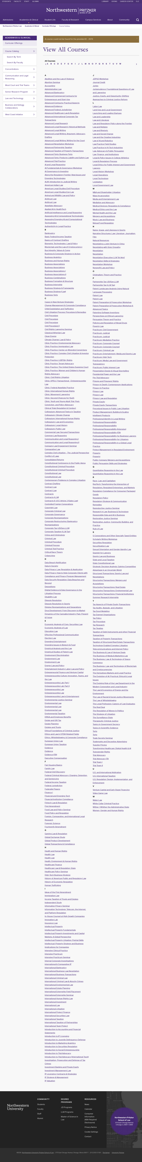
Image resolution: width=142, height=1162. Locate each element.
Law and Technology (14, 98)
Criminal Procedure (53, 541)
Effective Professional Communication (62, 633)
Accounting (50, 84)
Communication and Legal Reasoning (16, 77)
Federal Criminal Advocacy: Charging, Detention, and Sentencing (66, 775)
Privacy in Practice (101, 387)
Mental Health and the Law (104, 211)
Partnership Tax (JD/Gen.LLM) (106, 280)
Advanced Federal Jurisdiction (58, 108)
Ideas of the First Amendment (58, 891)
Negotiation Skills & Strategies (106, 260)
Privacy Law (98, 390)
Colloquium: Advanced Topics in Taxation (63, 410)
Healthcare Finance (53, 863)
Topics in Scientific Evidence (105, 726)
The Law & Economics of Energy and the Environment (110, 690)
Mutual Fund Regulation (103, 222)
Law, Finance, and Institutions (106, 153)
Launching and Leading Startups (107, 112)
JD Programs (66, 1106)
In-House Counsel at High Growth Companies (65, 915)
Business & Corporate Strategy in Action (62, 252)
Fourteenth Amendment (55, 825)
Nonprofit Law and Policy (103, 266)
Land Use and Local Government (107, 108)
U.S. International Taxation (104, 775)
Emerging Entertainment (55, 640)
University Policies (118, 1151)
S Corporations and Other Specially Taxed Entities (114, 534)
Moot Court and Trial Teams (17, 85)
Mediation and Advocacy (103, 201)
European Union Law (54, 740)
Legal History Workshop (103, 170)
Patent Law (97, 294)
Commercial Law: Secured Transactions (62, 431)
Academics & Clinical (32, 26)
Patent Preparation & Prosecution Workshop (112, 301)
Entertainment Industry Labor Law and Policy (64, 668)
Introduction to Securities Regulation (61, 1045)
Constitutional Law (53, 472)
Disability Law (51, 595)
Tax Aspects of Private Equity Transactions (111, 603)
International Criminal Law (56, 977)
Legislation (97, 180)
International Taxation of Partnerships (61, 1021)
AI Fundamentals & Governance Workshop (63, 167)
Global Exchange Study (55, 836)
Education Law (51, 630)
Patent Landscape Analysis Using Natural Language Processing (111, 289)
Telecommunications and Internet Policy (110, 648)
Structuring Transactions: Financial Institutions (113, 593)
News (87, 1103)
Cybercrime (50, 554)
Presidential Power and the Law (106, 373)
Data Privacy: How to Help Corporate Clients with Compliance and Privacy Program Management (66, 573)
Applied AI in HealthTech (55, 208)
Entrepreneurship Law (54, 688)
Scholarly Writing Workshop (105, 538)
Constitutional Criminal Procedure (60, 465)
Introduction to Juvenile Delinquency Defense (65, 1038)
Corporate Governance (55, 513)
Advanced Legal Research (56, 122)
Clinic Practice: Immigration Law (59, 345)
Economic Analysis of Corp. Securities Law (63, 623)
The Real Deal (99, 706)
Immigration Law (52, 894)
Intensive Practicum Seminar (57, 956)
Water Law (97, 799)
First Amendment (52, 805)
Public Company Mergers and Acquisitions (111, 459)
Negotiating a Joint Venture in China (108, 242)
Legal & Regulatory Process (105, 160)
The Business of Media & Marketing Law (110, 654)
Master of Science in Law (69, 1117)
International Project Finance (57, 1011)
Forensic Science (52, 822)
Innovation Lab (51, 918)
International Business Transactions (60, 973)
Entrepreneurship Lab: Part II (57, 685)
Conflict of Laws (52, 455)
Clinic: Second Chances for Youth (59, 397)
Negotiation (98, 249)
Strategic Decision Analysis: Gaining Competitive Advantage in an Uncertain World (114, 567)
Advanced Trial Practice (55, 160)
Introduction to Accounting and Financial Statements (63, 1029)
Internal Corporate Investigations (59, 959)
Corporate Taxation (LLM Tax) (57, 530)
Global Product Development (57, 839)
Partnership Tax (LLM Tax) (104, 284)
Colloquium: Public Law (55, 427)
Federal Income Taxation (55, 781)
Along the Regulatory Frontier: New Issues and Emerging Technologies (65, 175)
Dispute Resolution (53, 599)
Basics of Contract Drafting (57, 239)
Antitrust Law (50, 197)
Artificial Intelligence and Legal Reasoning (63, 211)
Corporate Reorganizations (56, 516)
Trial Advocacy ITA (101, 757)
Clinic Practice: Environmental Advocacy (63, 342)
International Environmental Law (59, 983)
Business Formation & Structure (59, 280)
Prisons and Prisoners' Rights (106, 380)
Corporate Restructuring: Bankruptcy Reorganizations (61, 521)
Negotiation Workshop (102, 263)
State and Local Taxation (103, 558)
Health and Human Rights (56, 850)
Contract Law (51, 486)
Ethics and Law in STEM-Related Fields (62, 733)
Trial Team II (98, 764)
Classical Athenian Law (55, 331)
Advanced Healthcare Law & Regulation (62, 112)
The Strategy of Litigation (104, 713)
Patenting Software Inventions (106, 311)
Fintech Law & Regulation (56, 801)
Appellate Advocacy (53, 204)
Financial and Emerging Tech (57, 795)
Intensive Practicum (54, 953)
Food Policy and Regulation (57, 812)
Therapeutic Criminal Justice (105, 720)
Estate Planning (52, 722)
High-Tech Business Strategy (57, 874)
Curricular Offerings (49, 26)
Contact (88, 1135)
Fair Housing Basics (53, 764)
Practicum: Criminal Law (103, 349)
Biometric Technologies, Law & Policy (61, 242)
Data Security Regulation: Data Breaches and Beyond (64, 580)
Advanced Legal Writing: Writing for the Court (65, 139)
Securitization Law (101, 545)
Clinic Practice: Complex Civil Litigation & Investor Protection (67, 353)
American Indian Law (54, 184)
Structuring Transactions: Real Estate (109, 586)
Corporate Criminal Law (55, 510)
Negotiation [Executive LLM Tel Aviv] (109, 256)
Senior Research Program (16, 92)
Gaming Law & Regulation (56, 832)
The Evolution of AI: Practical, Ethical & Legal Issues (112, 677)
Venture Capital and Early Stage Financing (111, 788)
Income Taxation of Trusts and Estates (61, 898)
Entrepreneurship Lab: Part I (57, 681)
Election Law (50, 637)
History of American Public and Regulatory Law (65, 877)
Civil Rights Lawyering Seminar (58, 328)
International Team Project (56, 1025)
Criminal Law (50, 537)
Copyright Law (51, 506)
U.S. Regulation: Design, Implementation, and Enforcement (112, 779)
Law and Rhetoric (100, 129)
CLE (137, 1)
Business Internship (53, 283)
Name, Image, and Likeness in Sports (109, 229)
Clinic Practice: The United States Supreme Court (66, 366)
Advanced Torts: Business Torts (58, 153)
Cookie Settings (91, 1131)
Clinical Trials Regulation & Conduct (60, 407)
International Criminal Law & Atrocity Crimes (64, 980)
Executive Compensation (56, 757)
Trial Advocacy (99, 754)
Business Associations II (55, 273)
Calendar (88, 1108)
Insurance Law (51, 922)
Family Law (49, 767)
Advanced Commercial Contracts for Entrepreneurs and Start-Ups (61, 96)
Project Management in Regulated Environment (113, 448)
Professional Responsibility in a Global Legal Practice (112, 443)
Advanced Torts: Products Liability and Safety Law (67, 156)
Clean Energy (50, 335)
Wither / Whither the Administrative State (111, 806)
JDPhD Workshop (100, 77)
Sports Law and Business (104, 555)
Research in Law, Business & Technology (111, 510)
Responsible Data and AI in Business (109, 514)
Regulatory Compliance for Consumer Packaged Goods (114, 491)
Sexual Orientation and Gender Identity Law (112, 548)
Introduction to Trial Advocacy (58, 1052)
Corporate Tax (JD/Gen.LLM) (57, 527)
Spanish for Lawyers (102, 552)
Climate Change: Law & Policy (58, 338)
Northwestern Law (71, 10)
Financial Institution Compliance (59, 798)
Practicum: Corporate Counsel (106, 342)
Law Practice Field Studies (104, 143)
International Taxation (54, 1018)
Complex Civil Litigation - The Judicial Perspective (67, 451)
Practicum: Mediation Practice (106, 339)
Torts (95, 730)
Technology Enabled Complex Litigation (110, 644)
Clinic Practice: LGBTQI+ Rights (58, 359)
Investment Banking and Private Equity (62, 1066)
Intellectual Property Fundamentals (60, 929)
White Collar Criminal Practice (106, 802)
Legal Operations (100, 174)
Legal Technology (100, 177)
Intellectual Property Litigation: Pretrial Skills (64, 939)
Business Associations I (55, 270)
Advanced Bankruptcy (54, 91)
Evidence (49, 746)
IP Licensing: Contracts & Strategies (61, 1073)
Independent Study (53, 901)
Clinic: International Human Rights (60, 390)
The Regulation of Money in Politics (108, 709)
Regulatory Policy (100, 496)
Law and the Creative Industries (106, 136)
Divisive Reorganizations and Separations (63, 606)
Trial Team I (97, 761)
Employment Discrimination (57, 654)
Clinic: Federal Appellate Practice (59, 386)
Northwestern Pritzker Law (12, 26)
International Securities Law (57, 1014)
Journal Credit (99, 81)
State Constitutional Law (103, 562)
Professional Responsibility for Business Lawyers (114, 435)
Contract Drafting (52, 482)
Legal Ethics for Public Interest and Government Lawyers (114, 165)
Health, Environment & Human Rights (61, 860)
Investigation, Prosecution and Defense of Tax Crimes (65, 1060)
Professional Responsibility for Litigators (110, 438)
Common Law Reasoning (56, 434)
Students (6, 1)
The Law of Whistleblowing (104, 699)
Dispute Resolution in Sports (57, 602)
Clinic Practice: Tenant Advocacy (59, 362)
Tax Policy (97, 617)
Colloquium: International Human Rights (62, 417)
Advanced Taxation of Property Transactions (64, 149)
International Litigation (55, 1007)
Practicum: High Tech (102, 356)
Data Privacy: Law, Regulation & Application (64, 568)
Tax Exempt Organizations (104, 613)
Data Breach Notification (55, 561)
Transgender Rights (101, 750)
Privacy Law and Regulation (105, 397)
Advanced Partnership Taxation (58, 146)
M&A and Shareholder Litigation (106, 191)
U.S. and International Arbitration (107, 771)
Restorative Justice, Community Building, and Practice (113, 522)
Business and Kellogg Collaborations (14, 106)
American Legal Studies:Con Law (59, 191)
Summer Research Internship (106, 596)
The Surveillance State (103, 716)
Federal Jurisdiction (53, 784)
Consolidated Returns (54, 458)
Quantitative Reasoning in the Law (108, 469)
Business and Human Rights (57, 259)
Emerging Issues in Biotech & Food (60, 644)
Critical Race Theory (54, 551)
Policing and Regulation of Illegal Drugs (110, 321)
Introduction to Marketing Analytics (60, 1042)
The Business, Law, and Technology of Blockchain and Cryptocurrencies (115, 666)
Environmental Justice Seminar (58, 698)
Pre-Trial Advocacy (101, 376)
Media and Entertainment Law (106, 198)
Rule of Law (98, 527)
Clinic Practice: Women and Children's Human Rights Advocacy (65, 371)
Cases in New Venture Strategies (59, 301)
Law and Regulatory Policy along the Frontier (112, 122)
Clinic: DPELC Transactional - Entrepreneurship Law (65, 381)
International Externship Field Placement (63, 990)
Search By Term (14, 57)
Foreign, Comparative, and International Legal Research (65, 817)
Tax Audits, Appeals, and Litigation (108, 606)
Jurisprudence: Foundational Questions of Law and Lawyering (113, 89)
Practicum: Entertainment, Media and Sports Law (114, 352)
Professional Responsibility (105, 421)
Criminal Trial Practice (54, 547)
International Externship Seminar (59, 994)
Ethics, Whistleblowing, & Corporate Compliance (66, 736)
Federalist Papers (52, 788)
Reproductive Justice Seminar (106, 507)
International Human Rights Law (59, 997)
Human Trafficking (53, 884)
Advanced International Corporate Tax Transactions (61, 117)
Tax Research (99, 624)
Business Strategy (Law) (55, 290)
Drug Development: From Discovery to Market (65, 609)
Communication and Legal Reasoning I (62, 438)
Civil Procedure (51, 314)
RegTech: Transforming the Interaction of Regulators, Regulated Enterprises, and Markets (114, 484)
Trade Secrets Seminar (103, 737)
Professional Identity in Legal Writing (109, 417)
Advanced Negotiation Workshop (59, 143)
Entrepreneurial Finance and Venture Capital (64, 671)
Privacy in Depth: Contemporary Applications (112, 383)
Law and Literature (101, 119)
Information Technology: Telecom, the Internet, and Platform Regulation (65, 909)
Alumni (35, 1)
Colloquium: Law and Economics (59, 420)
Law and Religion (100, 126)
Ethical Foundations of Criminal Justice (62, 729)
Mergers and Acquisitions (104, 215)
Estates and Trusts (53, 726)
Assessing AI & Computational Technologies (64, 215)
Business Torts (51, 294)
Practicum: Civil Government (105, 328)
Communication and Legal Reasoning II (62, 441)
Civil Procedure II (52, 325)
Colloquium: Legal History (56, 424)
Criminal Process (52, 544)
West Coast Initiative (14, 114)
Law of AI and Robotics (103, 139)
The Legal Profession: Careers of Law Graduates (114, 702)
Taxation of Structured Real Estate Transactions (114, 641)
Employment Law (52, 657)
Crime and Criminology (55, 534)
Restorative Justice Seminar (105, 517)
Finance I (49, 791)
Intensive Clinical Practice (56, 949)
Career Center (126, 1)
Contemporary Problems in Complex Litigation (65, 479)
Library (105, 1)
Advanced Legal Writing (55, 129)
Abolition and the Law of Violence (59, 77)
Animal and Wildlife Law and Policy (60, 194)
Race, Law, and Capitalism (104, 479)
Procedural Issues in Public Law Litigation (111, 407)
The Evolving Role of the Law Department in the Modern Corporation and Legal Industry (114, 683)
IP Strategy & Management (56, 1076)
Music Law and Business (103, 218)
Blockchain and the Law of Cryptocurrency (63, 246)
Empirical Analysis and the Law (58, 647)
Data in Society (51, 565)
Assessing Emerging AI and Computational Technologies (63, 219)
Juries (95, 84)
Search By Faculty (15, 62)
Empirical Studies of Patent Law (59, 650)
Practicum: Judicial (101, 332)
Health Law (49, 853)
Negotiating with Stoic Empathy (106, 246)
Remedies (97, 503)
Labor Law (97, 105)
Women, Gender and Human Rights (108, 809)
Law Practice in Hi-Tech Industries (108, 146)
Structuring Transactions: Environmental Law (112, 589)
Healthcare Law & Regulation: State (60, 867)
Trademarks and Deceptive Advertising (110, 740)
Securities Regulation (102, 541)
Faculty (17, 1)
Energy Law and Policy (54, 664)
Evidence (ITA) (51, 753)
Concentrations (12, 69)
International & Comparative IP (58, 963)
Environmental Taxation (55, 712)
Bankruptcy (50, 232)
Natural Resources (101, 239)
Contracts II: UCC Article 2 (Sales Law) (61, 499)
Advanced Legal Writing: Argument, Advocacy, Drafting (65, 134)
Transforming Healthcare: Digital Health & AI (112, 747)
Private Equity (99, 400)
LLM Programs (67, 1111)
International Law (52, 1004)
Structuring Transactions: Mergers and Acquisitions (109, 580)
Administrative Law (53, 88)
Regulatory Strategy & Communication (110, 500)
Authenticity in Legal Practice (58, 225)
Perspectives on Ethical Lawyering (108, 315)
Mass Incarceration (101, 194)
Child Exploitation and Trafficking (59, 307)
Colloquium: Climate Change (57, 414)
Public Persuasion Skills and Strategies (110, 462)
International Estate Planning (57, 987)
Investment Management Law (58, 1069)
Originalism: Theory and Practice (107, 273)
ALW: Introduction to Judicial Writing (61, 180)
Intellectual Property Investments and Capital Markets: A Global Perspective (64, 933)
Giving (114, 1)
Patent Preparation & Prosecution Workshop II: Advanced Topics (113, 306)
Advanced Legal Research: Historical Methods (65, 126)
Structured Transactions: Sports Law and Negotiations (111, 574)
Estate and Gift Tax (53, 719)
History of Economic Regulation (59, 881)
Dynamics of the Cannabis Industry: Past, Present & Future (66, 614)
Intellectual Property (54, 925)
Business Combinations (55, 276)
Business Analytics (53, 256)
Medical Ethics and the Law (105, 208)
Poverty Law (98, 325)
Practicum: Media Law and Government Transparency (110, 361)
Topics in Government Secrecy (106, 723)
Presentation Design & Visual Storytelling (111, 369)
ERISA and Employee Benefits (58, 716)
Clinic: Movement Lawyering (57, 393)
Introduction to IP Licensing (57, 1035)
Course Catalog (64, 26)
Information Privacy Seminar (57, 905)
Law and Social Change (103, 132)
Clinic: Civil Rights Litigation (57, 376)
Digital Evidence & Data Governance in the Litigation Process (63, 590)
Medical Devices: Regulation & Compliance (112, 205)
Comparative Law (52, 448)
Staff (26, 1)
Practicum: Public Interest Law (106, 366)
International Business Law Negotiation (62, 970)
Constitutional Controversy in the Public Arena (65, 462)
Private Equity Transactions (105, 404)
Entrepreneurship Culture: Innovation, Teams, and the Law (66, 676)
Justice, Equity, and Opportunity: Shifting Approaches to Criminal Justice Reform (111, 96)
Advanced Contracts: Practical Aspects (62, 101)
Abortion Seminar (52, 81)
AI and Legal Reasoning (55, 163)
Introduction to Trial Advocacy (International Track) (67, 1055)
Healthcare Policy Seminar (56, 870)
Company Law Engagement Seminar (61, 445)
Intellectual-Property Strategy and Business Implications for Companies (64, 944)
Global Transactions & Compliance (60, 843)
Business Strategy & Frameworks (59, 287)
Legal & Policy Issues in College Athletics (111, 156)
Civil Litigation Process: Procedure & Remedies (65, 311)
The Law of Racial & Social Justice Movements (113, 696)
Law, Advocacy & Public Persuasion (108, 150)
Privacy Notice (91, 1126)
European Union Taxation (56, 743)
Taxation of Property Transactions (107, 637)
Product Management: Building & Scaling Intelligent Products (111, 412)
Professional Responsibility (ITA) (107, 431)
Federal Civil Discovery (55, 771)
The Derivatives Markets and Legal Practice (112, 672)
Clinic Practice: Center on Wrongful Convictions (66, 349)
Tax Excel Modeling (101, 610)
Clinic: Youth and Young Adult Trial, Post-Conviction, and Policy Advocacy (62, 401)
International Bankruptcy (55, 966)
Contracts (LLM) (52, 496)
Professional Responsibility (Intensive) (109, 428)
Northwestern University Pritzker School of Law (38, 1151)
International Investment (55, 1001)
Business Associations (55, 263)
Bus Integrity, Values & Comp (57, 249)
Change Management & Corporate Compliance (65, 304)
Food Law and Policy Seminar (58, 808)
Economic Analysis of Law (56, 626)
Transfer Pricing (100, 744)
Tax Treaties (98, 627)
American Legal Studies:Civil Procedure (62, 187)
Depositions (50, 585)
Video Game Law (100, 792)
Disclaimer (106, 1151)
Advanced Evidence (53, 105)
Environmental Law (53, 702)
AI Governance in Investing (56, 170)
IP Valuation (50, 1079)
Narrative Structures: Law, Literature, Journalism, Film (114, 234)
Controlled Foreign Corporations (59, 503)
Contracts (49, 493)
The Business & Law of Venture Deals (109, 651)
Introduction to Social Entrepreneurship (62, 1049)
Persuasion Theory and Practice (107, 318)
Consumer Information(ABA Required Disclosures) (91, 1117)
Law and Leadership (101, 115)
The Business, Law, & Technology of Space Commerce (111, 659)
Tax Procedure (99, 620)
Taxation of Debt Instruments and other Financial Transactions (114, 632)
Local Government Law (103, 184)
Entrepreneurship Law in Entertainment (62, 695)
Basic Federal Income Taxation (58, 235)
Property (96, 452)
